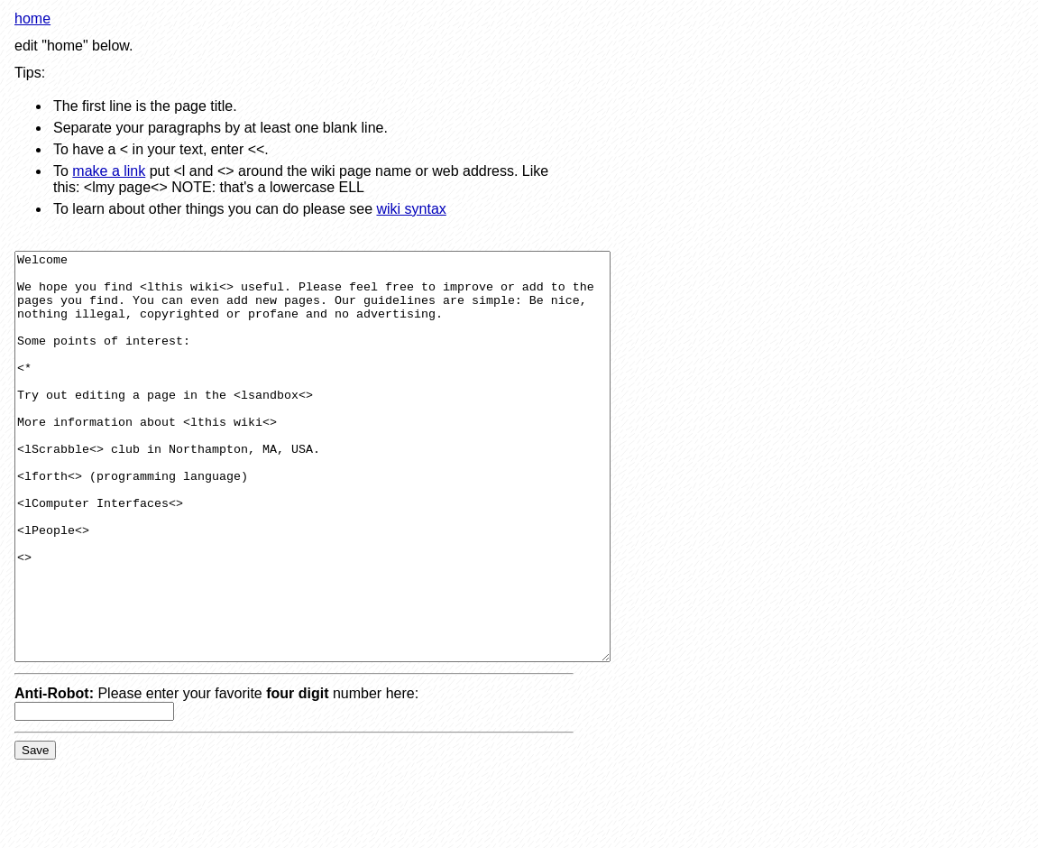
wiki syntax (411, 209)
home (32, 18)
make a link (108, 171)
